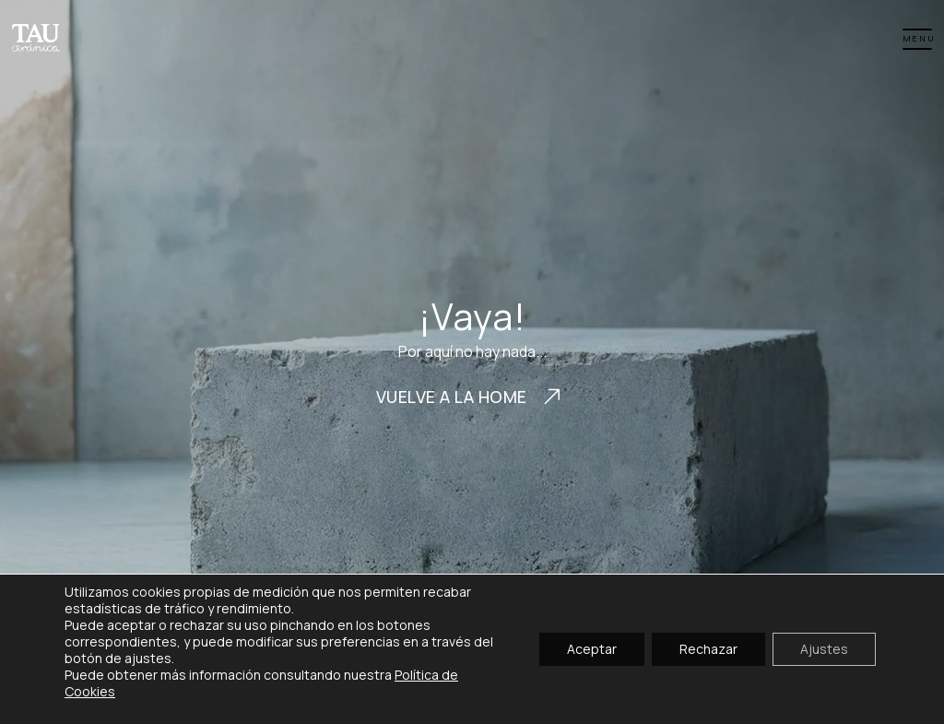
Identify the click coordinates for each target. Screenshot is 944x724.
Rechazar (708, 649)
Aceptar (592, 649)
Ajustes (824, 649)
